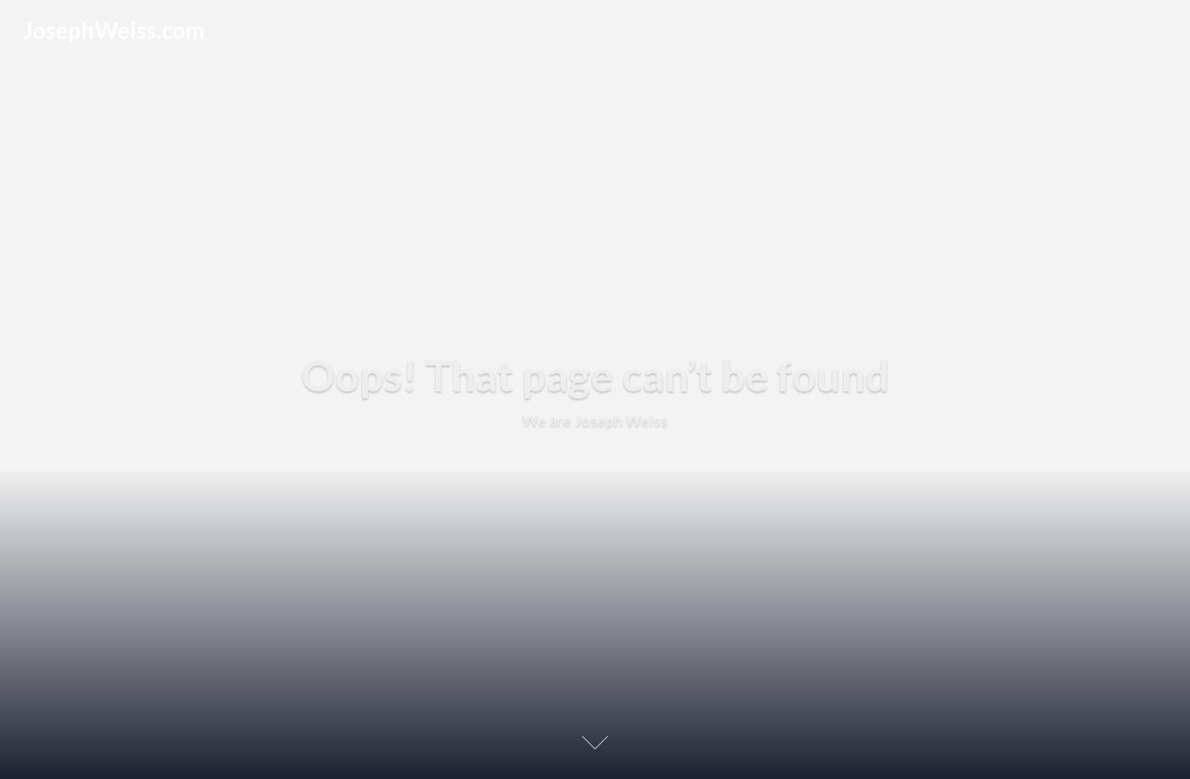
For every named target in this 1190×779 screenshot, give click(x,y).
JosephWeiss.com (114, 29)
